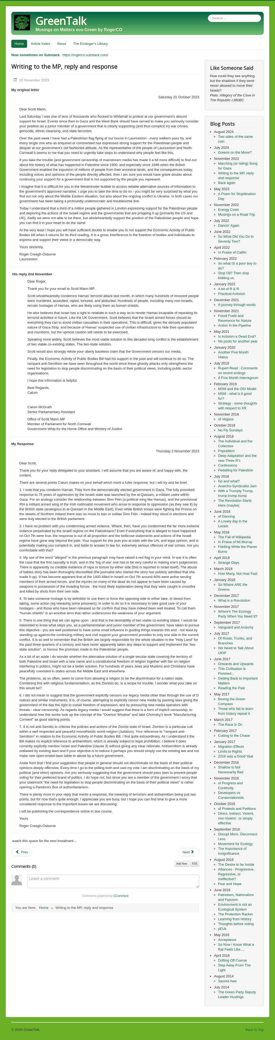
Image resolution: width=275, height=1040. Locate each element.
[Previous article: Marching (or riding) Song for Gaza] (21, 852)
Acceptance (227, 940)
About (61, 44)
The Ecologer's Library (90, 44)
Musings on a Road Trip (236, 214)
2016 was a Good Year (236, 756)
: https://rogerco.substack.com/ (59, 55)
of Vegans (226, 419)
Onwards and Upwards (236, 664)
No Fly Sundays (230, 430)
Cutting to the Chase (234, 736)
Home (19, 44)
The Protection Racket (235, 914)
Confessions (227, 465)
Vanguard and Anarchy (235, 627)
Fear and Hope (229, 884)
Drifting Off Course (232, 960)
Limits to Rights (230, 751)
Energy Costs (228, 210)
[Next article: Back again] (188, 852)
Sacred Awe (227, 981)
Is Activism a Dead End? (237, 336)
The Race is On (230, 725)
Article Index (40, 44)
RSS (194, 863)
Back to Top (254, 1030)
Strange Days (228, 563)
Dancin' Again (228, 225)
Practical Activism (231, 294)
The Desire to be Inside (236, 864)
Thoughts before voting (236, 924)
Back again (226, 183)
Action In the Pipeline (234, 325)
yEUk (222, 929)
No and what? (229, 481)
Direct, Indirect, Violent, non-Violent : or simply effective (236, 818)
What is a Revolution (234, 600)
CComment (120, 895)
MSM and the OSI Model (237, 389)
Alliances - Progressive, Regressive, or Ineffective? (236, 874)
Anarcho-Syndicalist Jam (237, 486)
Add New (181, 863)
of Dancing (226, 516)
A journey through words (237, 305)
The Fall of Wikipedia (234, 537)
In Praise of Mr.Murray (235, 542)
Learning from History (234, 919)
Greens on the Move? (235, 152)
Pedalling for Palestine (235, 470)
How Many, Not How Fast (237, 574)
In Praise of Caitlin (232, 252)
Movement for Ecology (235, 844)
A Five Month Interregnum (238, 378)
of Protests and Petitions (237, 809)
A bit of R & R (228, 289)
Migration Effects (231, 747)
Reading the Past (231, 688)
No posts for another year (238, 341)
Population (226, 451)
